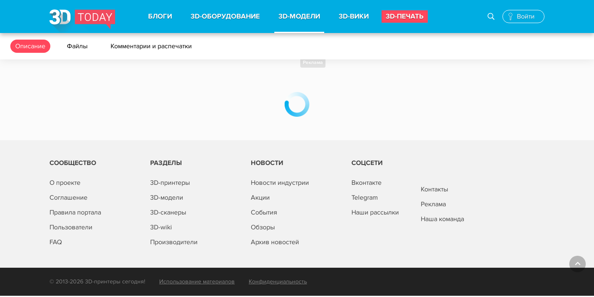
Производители (174, 242)
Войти (526, 16)
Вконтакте (366, 183)
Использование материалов (197, 281)
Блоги (160, 16)
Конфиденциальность (278, 281)
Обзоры (263, 227)
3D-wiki (161, 227)
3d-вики (354, 16)
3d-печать (405, 16)
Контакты (434, 189)
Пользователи (71, 227)
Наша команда (442, 219)
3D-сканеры (168, 212)
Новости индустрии (280, 183)
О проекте (65, 183)
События (264, 212)
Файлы (78, 46)
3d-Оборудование (225, 16)
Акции (260, 197)
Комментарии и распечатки (152, 46)
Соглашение (68, 197)
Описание (30, 46)
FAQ (56, 242)
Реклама (313, 62)
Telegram (364, 197)
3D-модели (166, 197)
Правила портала (75, 212)
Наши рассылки (375, 212)
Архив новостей (275, 242)
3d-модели (299, 16)
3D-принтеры (170, 183)
